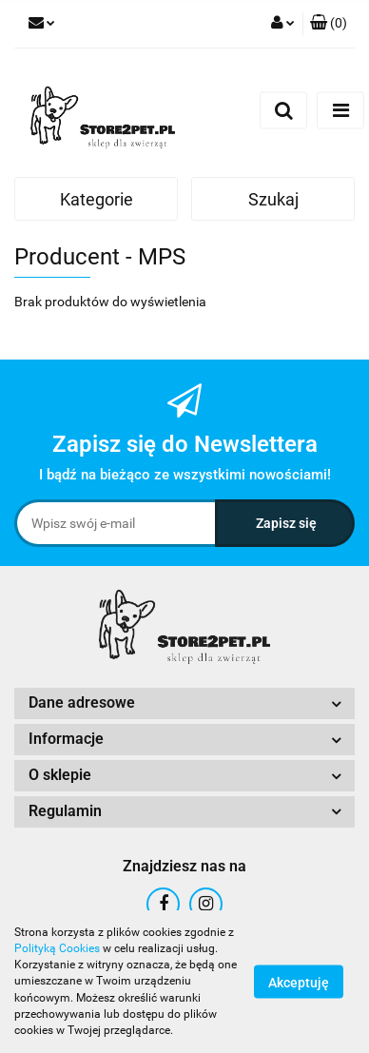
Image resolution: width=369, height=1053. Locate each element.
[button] (328, 24)
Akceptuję (298, 982)
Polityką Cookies (57, 948)
